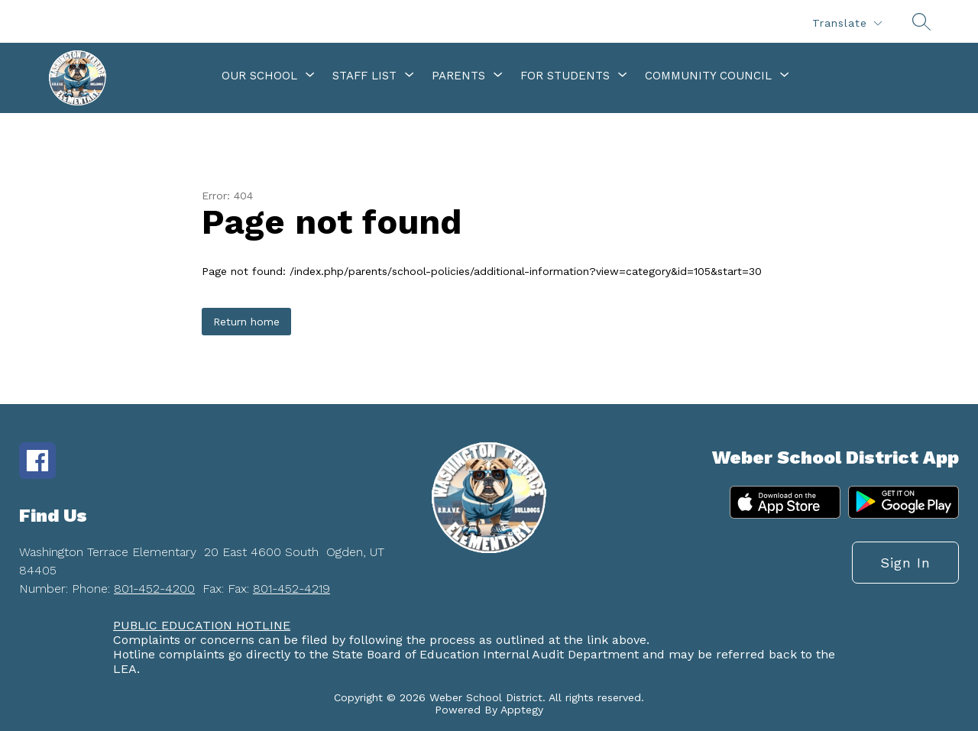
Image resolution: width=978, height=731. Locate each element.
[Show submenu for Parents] (458, 75)
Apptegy (521, 710)
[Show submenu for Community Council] (708, 75)
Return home (246, 321)
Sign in (905, 563)
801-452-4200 (154, 588)
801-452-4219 (291, 588)
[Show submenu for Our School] (259, 75)
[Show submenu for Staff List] (364, 75)
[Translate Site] (846, 23)
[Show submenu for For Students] (565, 75)
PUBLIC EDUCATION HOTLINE (201, 625)
